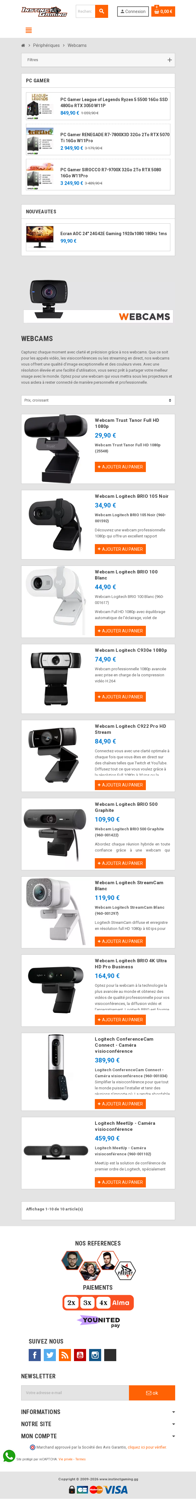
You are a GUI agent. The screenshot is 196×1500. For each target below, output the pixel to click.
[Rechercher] (92, 11)
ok (152, 1394)
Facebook (35, 1356)
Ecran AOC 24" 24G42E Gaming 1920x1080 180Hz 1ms (113, 233)
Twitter (50, 1356)
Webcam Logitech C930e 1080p (131, 650)
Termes (80, 1460)
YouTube (80, 1356)
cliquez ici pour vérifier (147, 1448)
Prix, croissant (36, 400)
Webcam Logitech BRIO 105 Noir (132, 496)
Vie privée (65, 1460)
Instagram (95, 1356)
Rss (65, 1356)
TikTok (110, 1356)
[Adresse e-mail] (75, 1393)
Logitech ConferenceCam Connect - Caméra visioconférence (124, 1046)
